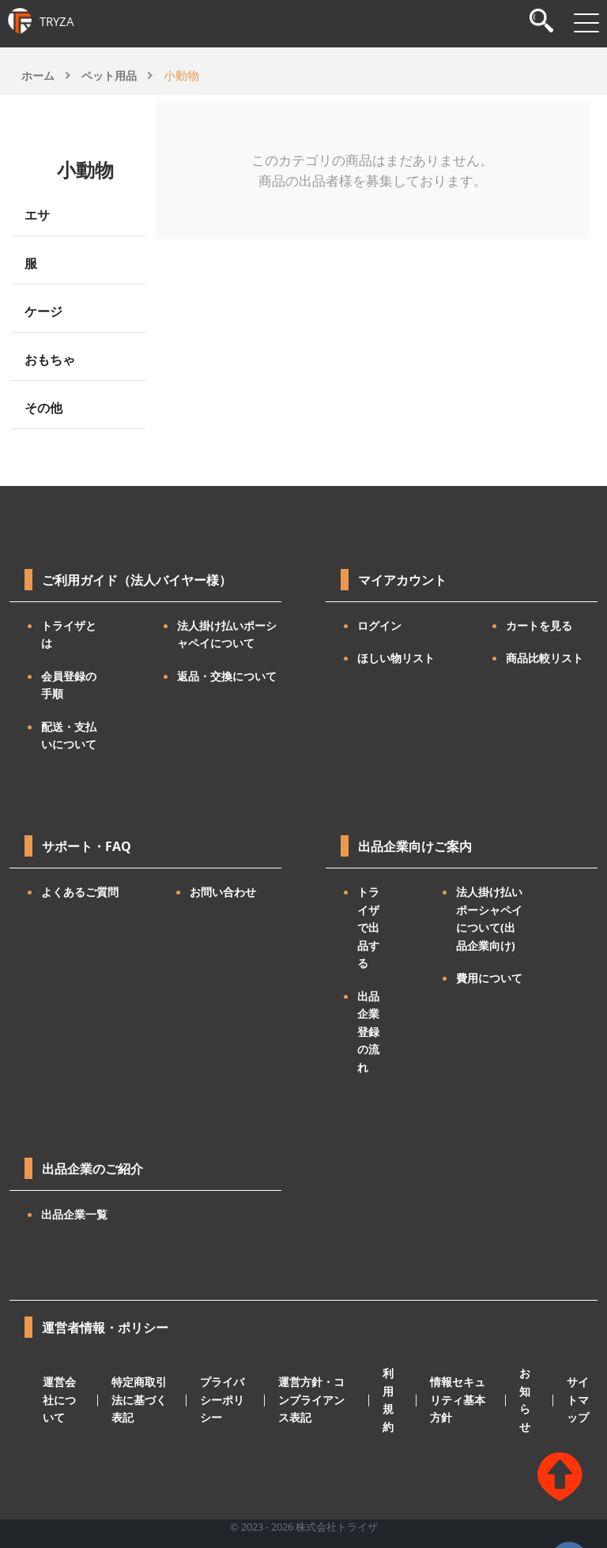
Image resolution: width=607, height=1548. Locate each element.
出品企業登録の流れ (368, 1032)
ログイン (379, 625)
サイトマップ (578, 1399)
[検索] (541, 22)
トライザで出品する (368, 927)
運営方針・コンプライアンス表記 (311, 1399)
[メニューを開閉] (586, 22)
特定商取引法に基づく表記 (139, 1399)
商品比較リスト (544, 657)
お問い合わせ (223, 891)
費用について (489, 977)
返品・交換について (227, 676)
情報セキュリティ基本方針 (457, 1399)
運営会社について (59, 1399)
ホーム (38, 75)
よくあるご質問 (80, 891)
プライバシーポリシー (222, 1399)
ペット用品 (109, 75)
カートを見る (539, 625)
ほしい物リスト (396, 657)
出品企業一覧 (74, 1214)
